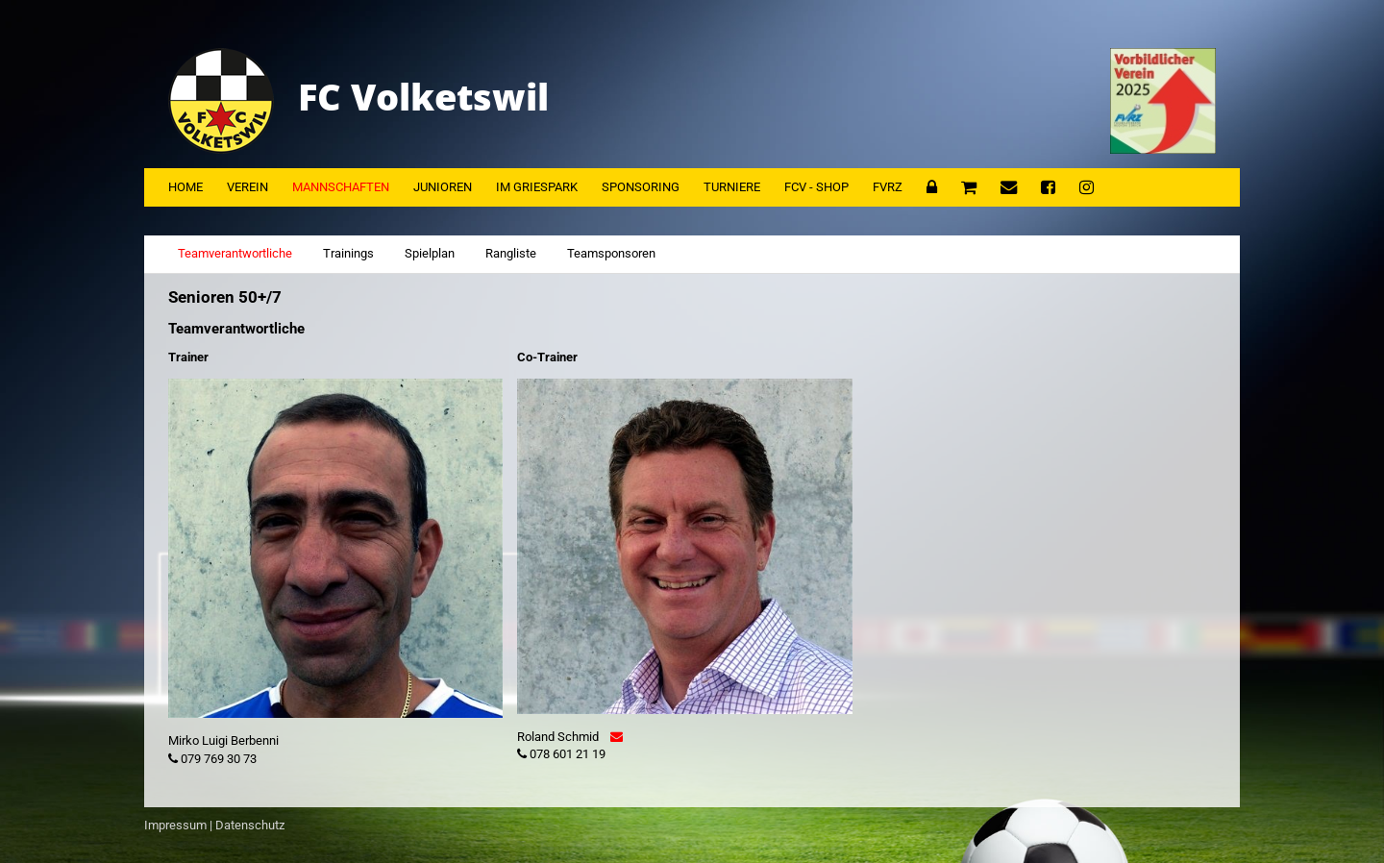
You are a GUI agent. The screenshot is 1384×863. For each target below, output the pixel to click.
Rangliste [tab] (510, 253)
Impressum (175, 825)
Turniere (732, 187)
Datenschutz (249, 825)
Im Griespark (537, 187)
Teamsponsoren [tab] (611, 253)
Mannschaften (340, 187)
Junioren (442, 187)
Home (185, 187)
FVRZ (887, 187)
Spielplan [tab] (430, 253)
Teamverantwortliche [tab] (235, 253)
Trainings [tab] (348, 253)
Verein (247, 187)
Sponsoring (641, 187)
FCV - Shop (816, 187)
